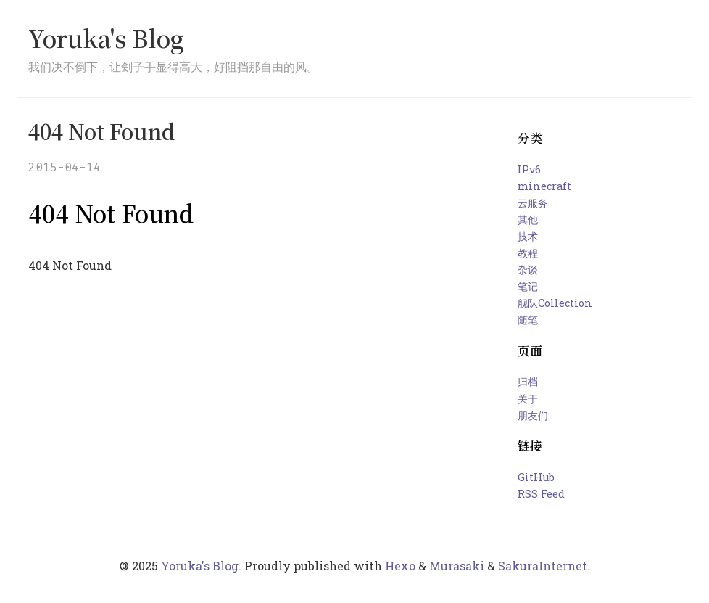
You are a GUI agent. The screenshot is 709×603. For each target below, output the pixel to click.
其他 (528, 219)
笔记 (528, 286)
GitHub (536, 477)
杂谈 (528, 269)
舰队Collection (555, 303)
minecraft (544, 186)
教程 (528, 253)
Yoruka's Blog (106, 37)
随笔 (528, 320)
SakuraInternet (542, 565)
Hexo (400, 565)
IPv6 (529, 169)
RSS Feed (541, 494)
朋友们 (533, 415)
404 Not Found (101, 131)
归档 (528, 381)
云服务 (533, 203)
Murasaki (456, 565)
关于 (528, 399)
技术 (528, 236)
